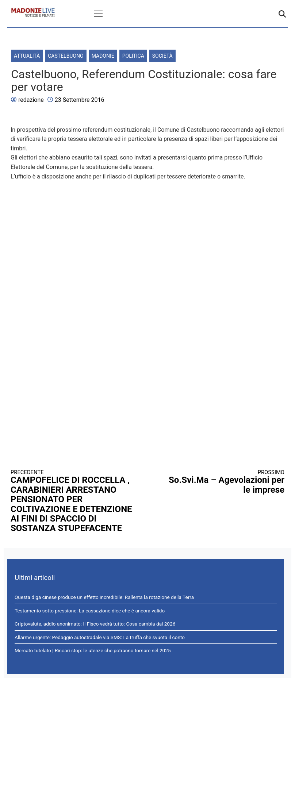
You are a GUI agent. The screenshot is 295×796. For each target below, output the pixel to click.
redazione (31, 99)
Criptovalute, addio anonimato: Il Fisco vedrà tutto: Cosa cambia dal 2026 (95, 624)
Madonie (103, 56)
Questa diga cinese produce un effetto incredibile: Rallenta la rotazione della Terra (104, 597)
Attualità (27, 56)
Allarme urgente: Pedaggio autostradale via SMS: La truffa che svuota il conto (100, 637)
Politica (133, 56)
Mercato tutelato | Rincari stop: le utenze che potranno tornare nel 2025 (93, 650)
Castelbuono (65, 56)
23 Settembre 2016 (79, 99)
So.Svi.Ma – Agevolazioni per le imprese (223, 482)
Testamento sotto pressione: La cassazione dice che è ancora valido (90, 611)
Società (162, 56)
